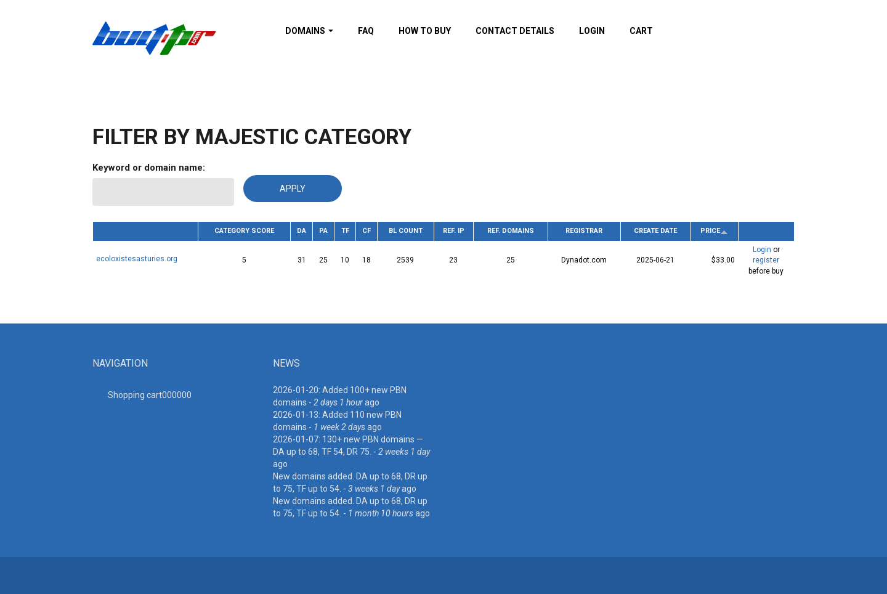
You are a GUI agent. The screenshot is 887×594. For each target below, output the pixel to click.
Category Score (244, 231)
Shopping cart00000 (150, 395)
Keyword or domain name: (148, 167)
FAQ (366, 31)
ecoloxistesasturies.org (136, 258)
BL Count (406, 231)
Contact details (515, 31)
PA (323, 231)
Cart (641, 31)
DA (301, 231)
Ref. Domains (510, 231)
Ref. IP (453, 231)
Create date (655, 231)
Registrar (583, 231)
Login (592, 31)
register (766, 260)
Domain (145, 230)
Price (714, 231)
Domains (309, 31)
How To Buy (425, 31)
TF (345, 231)
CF (366, 231)
